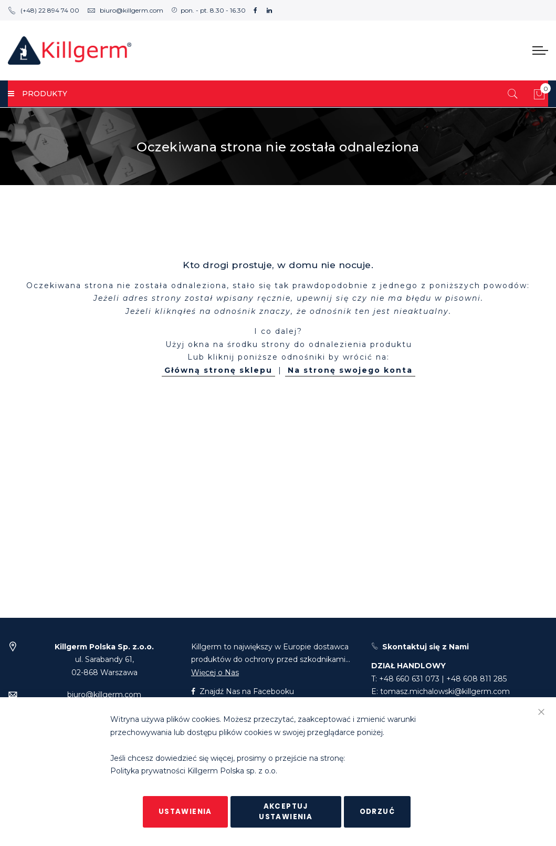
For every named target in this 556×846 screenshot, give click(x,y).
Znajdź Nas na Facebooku (242, 691)
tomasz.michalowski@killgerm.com (445, 691)
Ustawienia (185, 812)
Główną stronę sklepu (218, 370)
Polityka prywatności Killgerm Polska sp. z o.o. (193, 771)
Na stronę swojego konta (350, 370)
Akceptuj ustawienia (285, 811)
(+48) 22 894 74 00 (43, 10)
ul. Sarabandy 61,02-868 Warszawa (104, 659)
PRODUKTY (37, 93)
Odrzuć (377, 812)
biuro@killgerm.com (125, 10)
